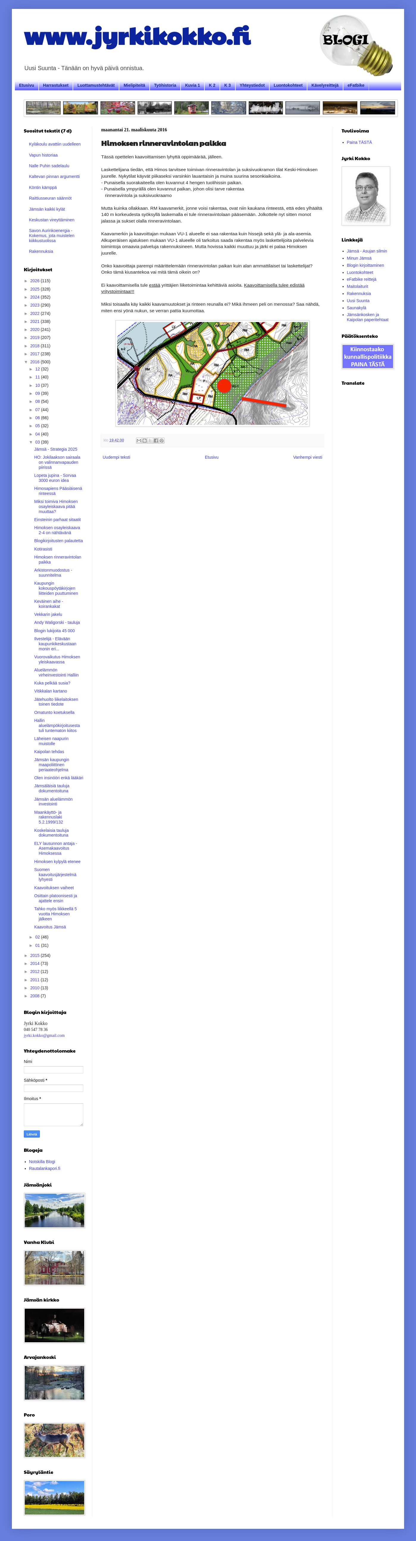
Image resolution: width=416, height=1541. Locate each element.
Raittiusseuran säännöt (50, 198)
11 (38, 377)
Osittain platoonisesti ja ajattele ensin (55, 898)
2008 (35, 995)
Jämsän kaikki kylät (47, 209)
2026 (35, 280)
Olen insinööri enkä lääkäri (58, 777)
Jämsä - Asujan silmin (367, 251)
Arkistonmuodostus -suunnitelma (53, 573)
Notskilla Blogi (42, 1161)
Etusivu (26, 85)
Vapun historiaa (43, 155)
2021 (35, 321)
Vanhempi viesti (307, 457)
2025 (35, 289)
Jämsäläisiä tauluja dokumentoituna (51, 788)
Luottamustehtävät (96, 85)
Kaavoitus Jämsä (50, 927)
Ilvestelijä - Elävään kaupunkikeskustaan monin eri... (55, 643)
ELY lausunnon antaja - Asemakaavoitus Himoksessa (55, 848)
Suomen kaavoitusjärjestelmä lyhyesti (55, 874)
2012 (35, 971)
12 (38, 369)
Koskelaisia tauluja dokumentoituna (51, 833)
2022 (35, 313)
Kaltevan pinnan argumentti (54, 176)
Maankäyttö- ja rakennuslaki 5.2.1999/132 (48, 817)
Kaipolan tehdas (49, 751)
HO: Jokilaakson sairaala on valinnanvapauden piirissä (57, 462)
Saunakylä (356, 307)
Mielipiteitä (134, 85)
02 (38, 937)
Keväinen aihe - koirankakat (48, 604)
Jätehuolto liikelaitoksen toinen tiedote (56, 702)
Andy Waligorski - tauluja (57, 622)
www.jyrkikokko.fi (137, 35)
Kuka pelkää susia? (52, 683)
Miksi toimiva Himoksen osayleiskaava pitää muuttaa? (56, 506)
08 (38, 401)
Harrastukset (56, 85)
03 (38, 442)
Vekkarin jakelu (48, 614)
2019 (35, 337)
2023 (35, 305)
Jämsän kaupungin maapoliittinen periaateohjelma (51, 764)
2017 (35, 353)
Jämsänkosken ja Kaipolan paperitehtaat (368, 317)
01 (38, 945)
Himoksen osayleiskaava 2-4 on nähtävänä (57, 530)
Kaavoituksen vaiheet (54, 887)
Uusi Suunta (358, 300)
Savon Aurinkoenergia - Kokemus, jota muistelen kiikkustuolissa (52, 235)
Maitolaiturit (357, 286)
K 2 (212, 85)
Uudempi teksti (116, 457)
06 (38, 417)
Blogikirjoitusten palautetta (58, 540)
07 (38, 409)
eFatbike (356, 85)
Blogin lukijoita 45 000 (54, 630)
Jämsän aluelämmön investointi (53, 802)
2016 (35, 361)
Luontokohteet (288, 85)
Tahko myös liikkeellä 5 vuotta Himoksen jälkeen (55, 913)
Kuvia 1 (192, 85)
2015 (35, 955)
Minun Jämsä (359, 258)
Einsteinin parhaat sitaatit (57, 519)
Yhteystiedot (252, 85)
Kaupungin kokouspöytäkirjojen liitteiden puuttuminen (56, 588)
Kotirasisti (43, 549)
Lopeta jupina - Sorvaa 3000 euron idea (55, 478)
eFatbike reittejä (362, 279)
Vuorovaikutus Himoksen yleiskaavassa (57, 659)
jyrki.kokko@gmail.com (44, 1035)
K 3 (227, 85)
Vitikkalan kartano (50, 691)
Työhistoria (165, 85)
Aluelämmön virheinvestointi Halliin (56, 672)
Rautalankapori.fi (44, 1168)
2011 (35, 979)
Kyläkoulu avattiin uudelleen (55, 144)
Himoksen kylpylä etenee (57, 861)
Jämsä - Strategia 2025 (55, 449)
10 (38, 385)
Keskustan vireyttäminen (52, 219)
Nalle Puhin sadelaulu (49, 165)
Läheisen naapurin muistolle (51, 741)
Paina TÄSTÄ (359, 142)
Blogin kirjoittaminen (365, 265)
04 (38, 434)
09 (38, 393)
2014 (35, 963)
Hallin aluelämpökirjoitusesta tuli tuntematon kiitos (57, 725)
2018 (35, 345)
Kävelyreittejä (325, 85)
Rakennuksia (41, 251)
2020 (35, 329)
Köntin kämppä (43, 187)
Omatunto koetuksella (54, 712)
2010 (35, 987)
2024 (35, 297)
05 (38, 425)
